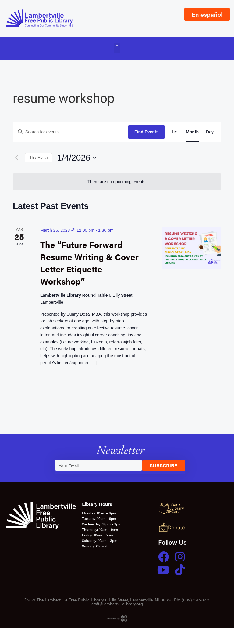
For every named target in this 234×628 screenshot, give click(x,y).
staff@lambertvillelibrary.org (117, 604)
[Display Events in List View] (175, 132)
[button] (117, 48)
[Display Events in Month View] (192, 132)
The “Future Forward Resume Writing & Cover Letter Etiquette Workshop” (89, 262)
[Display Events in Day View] (210, 132)
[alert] (117, 181)
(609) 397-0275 (196, 600)
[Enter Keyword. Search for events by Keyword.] (70, 132)
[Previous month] (16, 158)
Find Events (146, 131)
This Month (39, 157)
